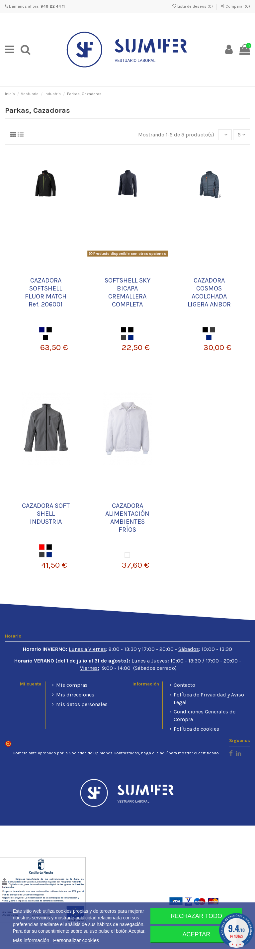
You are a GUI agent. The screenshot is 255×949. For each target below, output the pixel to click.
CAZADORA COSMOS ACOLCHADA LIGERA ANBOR (209, 292)
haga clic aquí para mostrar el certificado (180, 753)
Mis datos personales (82, 704)
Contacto (184, 685)
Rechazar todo (196, 916)
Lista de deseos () (193, 6)
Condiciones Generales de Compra (204, 715)
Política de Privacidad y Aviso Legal (209, 698)
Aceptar (197, 934)
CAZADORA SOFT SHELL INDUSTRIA (46, 513)
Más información (31, 940)
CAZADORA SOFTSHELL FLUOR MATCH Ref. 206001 (46, 292)
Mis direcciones (75, 694)
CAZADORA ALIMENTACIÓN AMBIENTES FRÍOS (127, 517)
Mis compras (72, 685)
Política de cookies (196, 729)
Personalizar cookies (76, 940)
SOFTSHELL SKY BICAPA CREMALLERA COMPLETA (127, 292)
